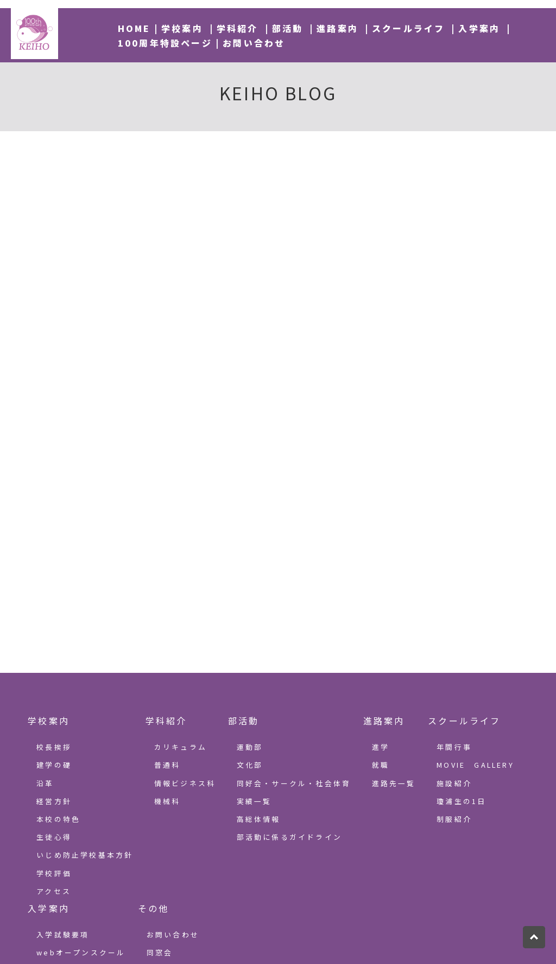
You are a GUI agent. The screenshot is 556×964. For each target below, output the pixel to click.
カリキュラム (180, 747)
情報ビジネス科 (185, 783)
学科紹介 (237, 28)
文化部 (250, 765)
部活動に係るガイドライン (289, 837)
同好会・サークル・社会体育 (294, 783)
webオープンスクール (80, 952)
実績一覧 (254, 801)
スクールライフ (408, 28)
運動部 (250, 747)
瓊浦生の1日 (461, 801)
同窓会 (160, 952)
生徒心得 (54, 837)
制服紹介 (454, 819)
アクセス (53, 891)
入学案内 (479, 28)
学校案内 (182, 28)
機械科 (167, 801)
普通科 (167, 765)
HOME (134, 28)
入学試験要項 (62, 934)
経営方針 (54, 801)
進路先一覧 (394, 783)
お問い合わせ (254, 42)
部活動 (288, 28)
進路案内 (337, 28)
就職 (380, 765)
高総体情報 (259, 819)
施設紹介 (454, 783)
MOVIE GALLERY (475, 765)
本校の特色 (58, 819)
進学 (380, 747)
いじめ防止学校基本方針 (84, 855)
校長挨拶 (54, 747)
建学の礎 (54, 765)
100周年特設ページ (165, 42)
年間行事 (454, 747)
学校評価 (54, 873)
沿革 (45, 783)
